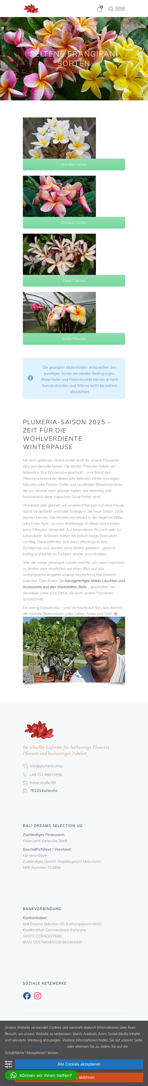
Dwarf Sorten (74, 281)
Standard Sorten (74, 164)
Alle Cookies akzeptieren (79, 1064)
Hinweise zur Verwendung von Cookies (35, 1046)
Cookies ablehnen (79, 1077)
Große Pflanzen (74, 339)
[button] (41, 1075)
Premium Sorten (74, 223)
